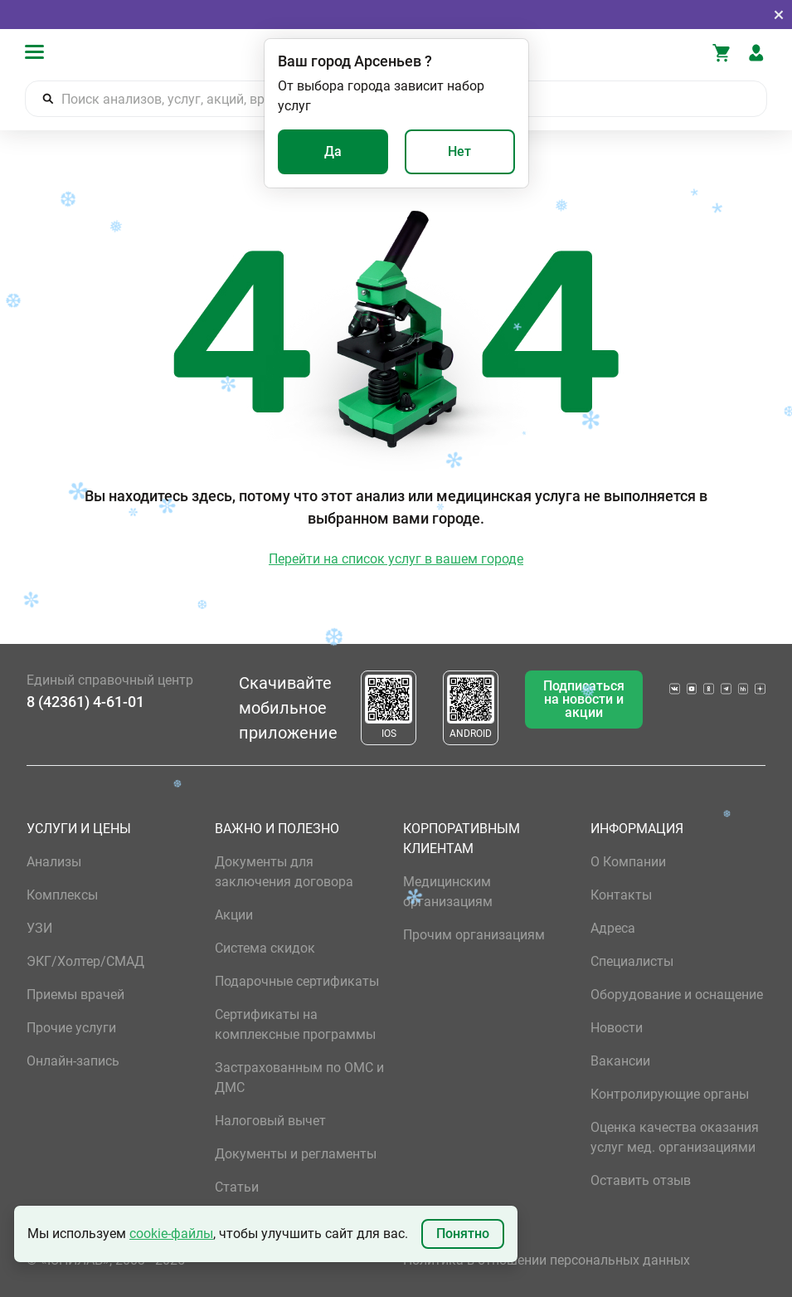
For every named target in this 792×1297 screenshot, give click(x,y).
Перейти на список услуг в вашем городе (396, 559)
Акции (234, 915)
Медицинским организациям (448, 891)
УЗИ (39, 928)
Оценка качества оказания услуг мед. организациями (674, 1137)
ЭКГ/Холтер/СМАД (85, 961)
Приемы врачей (75, 994)
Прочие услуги (71, 1028)
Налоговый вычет (270, 1121)
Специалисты (631, 961)
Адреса (612, 928)
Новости (616, 1028)
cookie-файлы (171, 1233)
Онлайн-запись (73, 1061)
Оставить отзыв (640, 1180)
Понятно (462, 1233)
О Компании (628, 862)
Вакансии (620, 1061)
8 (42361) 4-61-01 (85, 701)
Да (333, 151)
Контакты (621, 895)
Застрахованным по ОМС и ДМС (299, 1077)
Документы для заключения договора (284, 872)
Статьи (237, 1187)
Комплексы (62, 895)
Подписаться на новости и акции (583, 699)
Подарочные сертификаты (297, 981)
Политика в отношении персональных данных (546, 1260)
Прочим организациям (474, 935)
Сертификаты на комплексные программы (295, 1024)
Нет (459, 151)
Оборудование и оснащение (676, 994)
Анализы (54, 862)
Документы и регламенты (296, 1154)
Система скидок (265, 948)
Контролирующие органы (669, 1094)
